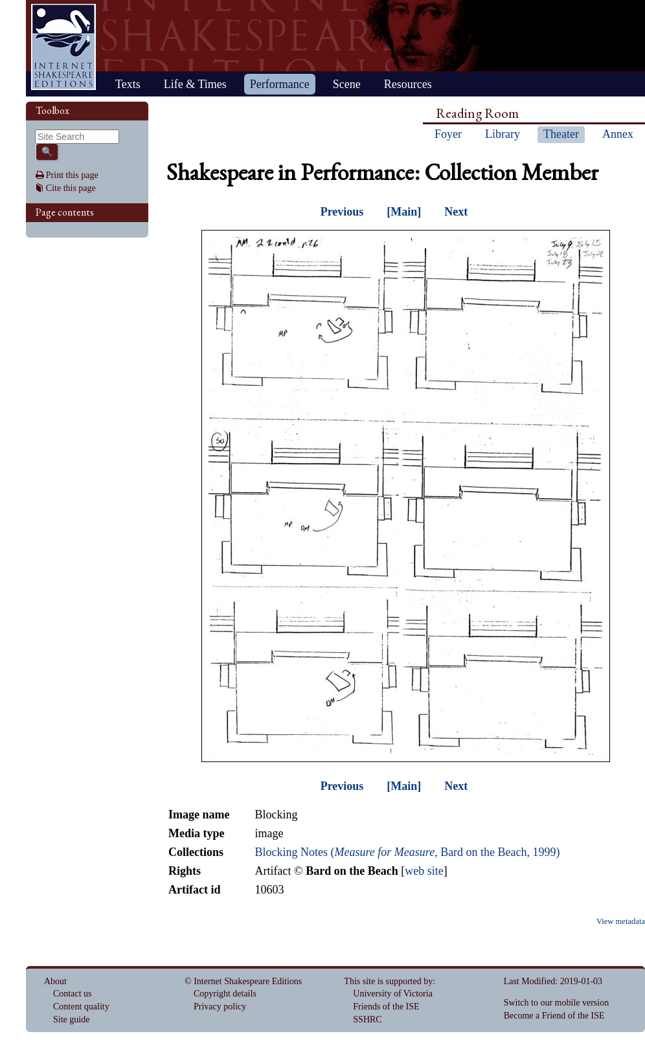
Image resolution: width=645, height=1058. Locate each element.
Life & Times (195, 84)
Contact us (72, 993)
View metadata (620, 921)
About (55, 981)
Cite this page (71, 188)
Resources (408, 84)
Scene (347, 84)
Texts (128, 84)
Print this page (72, 175)
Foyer (448, 134)
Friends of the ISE (386, 1006)
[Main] (404, 211)
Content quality (81, 1006)
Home (63, 47)
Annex (617, 134)
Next (456, 211)
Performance (280, 84)
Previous (342, 211)
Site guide (71, 1019)
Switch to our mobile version (556, 1002)
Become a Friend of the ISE (554, 1015)
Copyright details (225, 993)
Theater (561, 134)
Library (502, 134)
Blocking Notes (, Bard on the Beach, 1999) (407, 852)
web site (424, 870)
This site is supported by (388, 981)
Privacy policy (220, 1006)
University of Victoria (393, 993)
